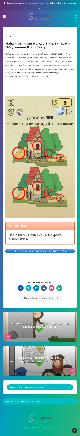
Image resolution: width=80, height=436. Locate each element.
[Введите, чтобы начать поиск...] (40, 387)
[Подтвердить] (69, 387)
